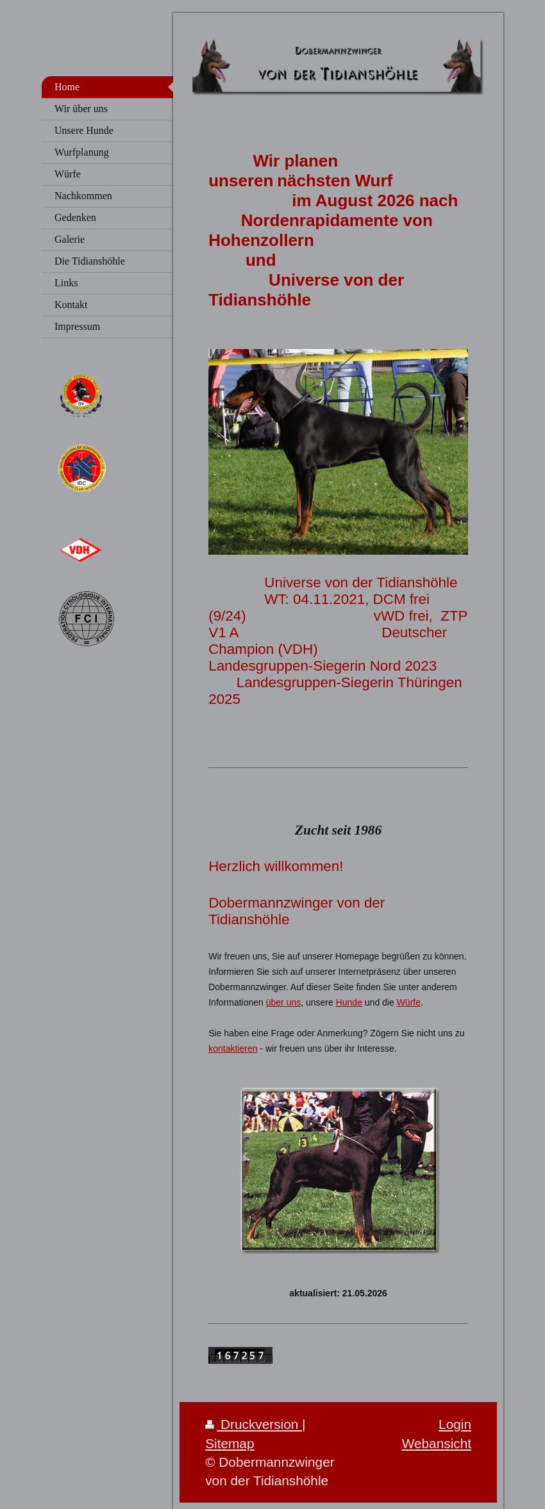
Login (455, 1424)
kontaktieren (232, 1048)
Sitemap (229, 1443)
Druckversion (253, 1424)
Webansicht (436, 1443)
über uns (283, 1002)
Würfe (409, 1002)
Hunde (349, 1002)
